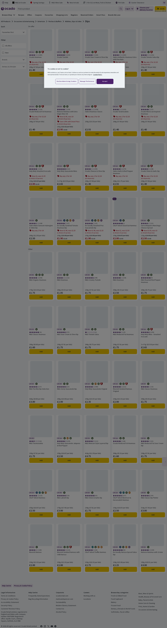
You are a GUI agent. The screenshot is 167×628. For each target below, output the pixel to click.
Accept (104, 81)
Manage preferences (87, 81)
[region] (84, 75)
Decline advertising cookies (66, 81)
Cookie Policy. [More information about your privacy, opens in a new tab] (97, 74)
